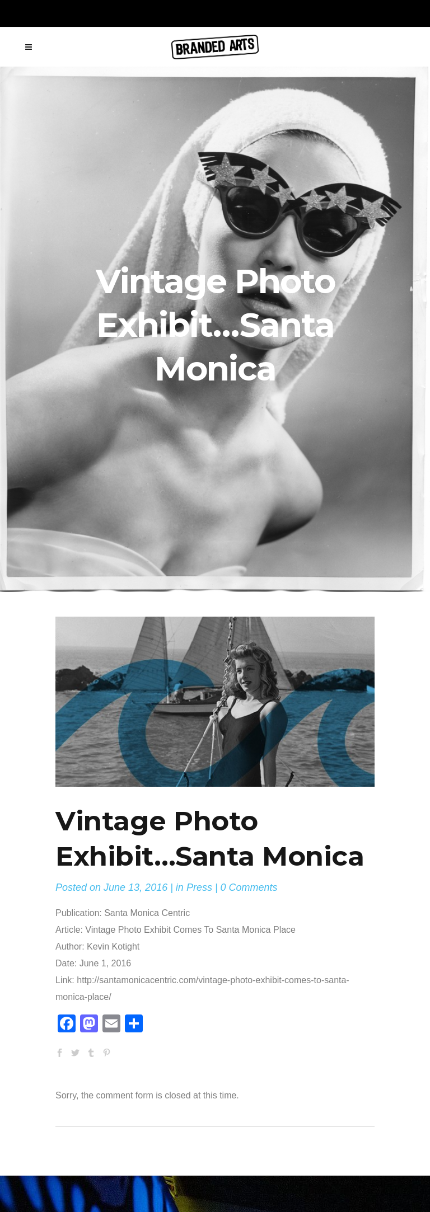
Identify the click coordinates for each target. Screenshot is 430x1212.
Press (199, 887)
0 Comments (249, 887)
